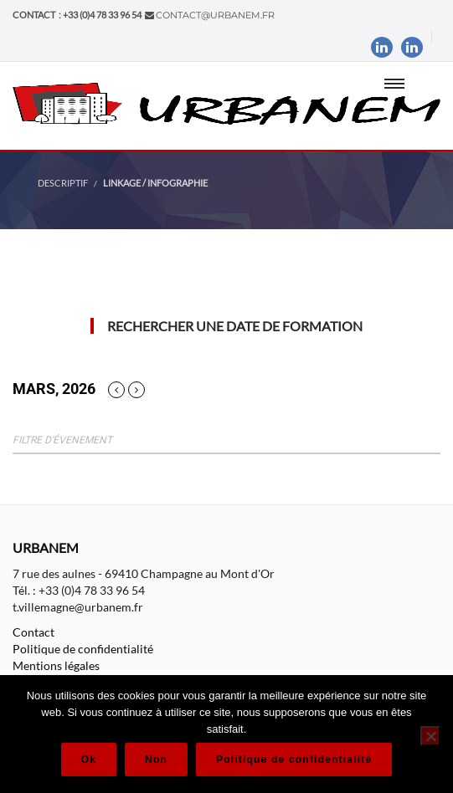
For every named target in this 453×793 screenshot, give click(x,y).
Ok (88, 759)
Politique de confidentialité (83, 649)
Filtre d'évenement (62, 440)
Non (156, 759)
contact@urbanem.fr (215, 15)
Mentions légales (56, 665)
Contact (33, 632)
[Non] (430, 736)
